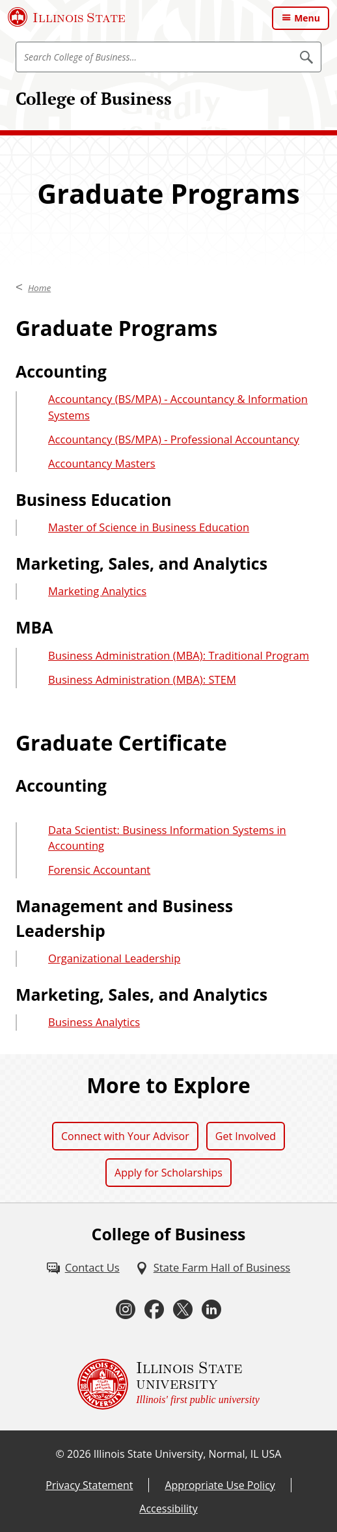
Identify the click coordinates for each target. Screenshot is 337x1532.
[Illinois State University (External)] (67, 17)
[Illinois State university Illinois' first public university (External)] (168, 1384)
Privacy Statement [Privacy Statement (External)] (89, 1485)
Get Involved (245, 1136)
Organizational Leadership (114, 958)
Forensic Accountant (99, 869)
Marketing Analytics (97, 590)
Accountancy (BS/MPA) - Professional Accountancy (173, 439)
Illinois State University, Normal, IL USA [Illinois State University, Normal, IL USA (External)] (188, 1454)
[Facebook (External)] (154, 1310)
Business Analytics (94, 1021)
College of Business (94, 98)
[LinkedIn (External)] (211, 1310)
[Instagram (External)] (125, 1310)
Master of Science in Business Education (148, 527)
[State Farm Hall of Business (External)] (213, 1268)
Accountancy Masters (101, 463)
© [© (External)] (60, 1454)
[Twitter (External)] (182, 1310)
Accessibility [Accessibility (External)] (168, 1508)
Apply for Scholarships (168, 1172)
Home (39, 288)
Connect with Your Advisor (125, 1136)
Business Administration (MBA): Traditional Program (178, 655)
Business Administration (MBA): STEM (142, 679)
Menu (307, 18)
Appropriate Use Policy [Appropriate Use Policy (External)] (220, 1485)
